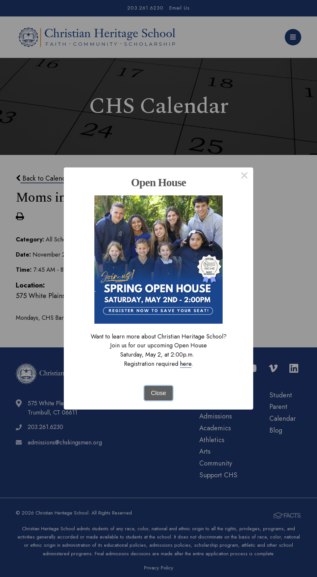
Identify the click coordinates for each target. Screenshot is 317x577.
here (185, 364)
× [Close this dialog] (244, 176)
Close (158, 393)
